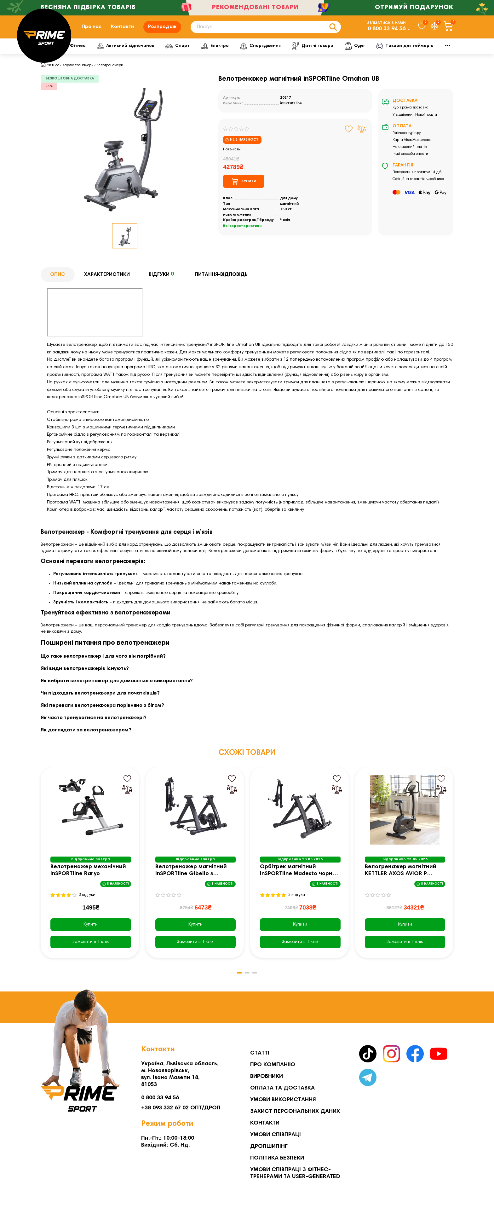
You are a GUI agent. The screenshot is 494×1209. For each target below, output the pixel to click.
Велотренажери (109, 70)
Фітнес (91, 51)
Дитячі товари (341, 51)
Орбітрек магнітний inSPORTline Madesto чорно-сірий (299, 876)
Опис (57, 279)
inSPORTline (291, 108)
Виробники (266, 1076)
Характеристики (107, 279)
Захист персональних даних (295, 1111)
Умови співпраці (275, 1135)
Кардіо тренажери (78, 70)
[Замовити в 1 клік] (90, 947)
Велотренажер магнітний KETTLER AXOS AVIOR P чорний (400, 876)
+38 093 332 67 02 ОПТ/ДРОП (181, 1108)
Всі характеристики (242, 231)
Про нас (91, 29)
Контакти (122, 29)
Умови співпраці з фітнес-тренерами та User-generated (295, 1173)
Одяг (385, 51)
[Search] (266, 29)
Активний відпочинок (146, 51)
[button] (237, 978)
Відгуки (162, 280)
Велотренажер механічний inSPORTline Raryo (88, 875)
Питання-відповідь (221, 279)
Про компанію (272, 1065)
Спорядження (287, 51)
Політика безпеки (277, 1158)
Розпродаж (162, 29)
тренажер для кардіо (148, 631)
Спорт (200, 51)
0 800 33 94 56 (386, 31)
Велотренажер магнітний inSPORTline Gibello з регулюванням (191, 876)
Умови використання (283, 1100)
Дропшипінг (269, 1146)
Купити (90, 930)
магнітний (289, 209)
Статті (259, 1053)
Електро (239, 51)
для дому (289, 204)
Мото (420, 51)
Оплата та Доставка (282, 1088)
